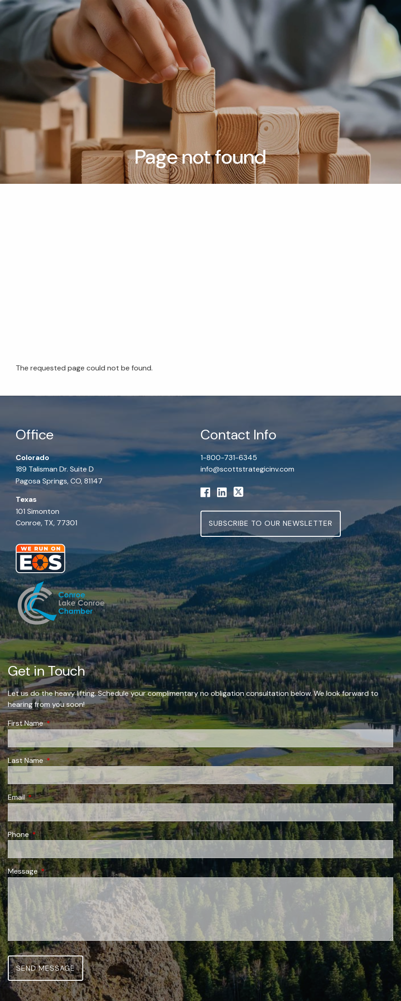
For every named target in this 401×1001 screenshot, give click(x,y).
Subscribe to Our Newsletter (270, 523)
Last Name (61, 760)
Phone (53, 834)
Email (51, 797)
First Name (61, 723)
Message (58, 871)
